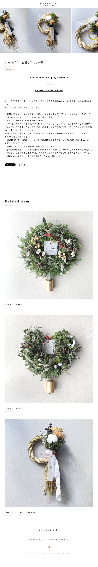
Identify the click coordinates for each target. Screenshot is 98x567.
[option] (49, 30)
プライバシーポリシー (37, 539)
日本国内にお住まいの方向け (49, 90)
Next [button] (93, 30)
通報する (22, 165)
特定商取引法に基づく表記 (59, 539)
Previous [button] (4, 30)
